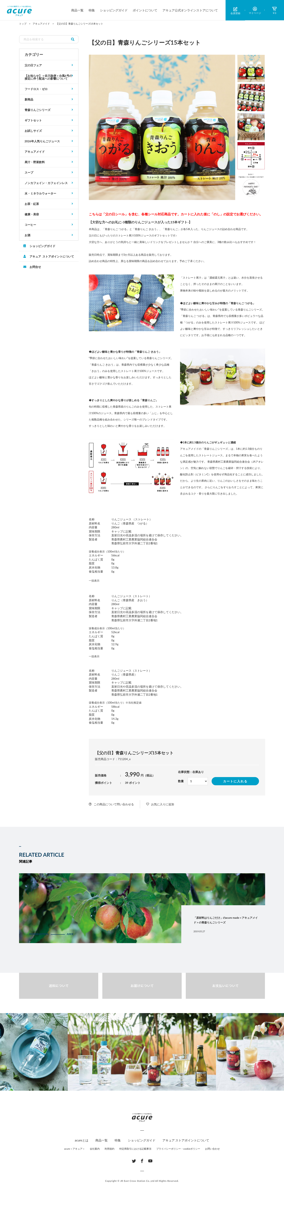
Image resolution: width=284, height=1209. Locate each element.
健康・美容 (32, 214)
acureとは (81, 1140)
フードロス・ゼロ (36, 89)
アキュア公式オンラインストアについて (190, 10)
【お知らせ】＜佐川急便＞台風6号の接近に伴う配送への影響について (48, 77)
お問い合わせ (212, 1148)
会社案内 (95, 1148)
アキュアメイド (35, 151)
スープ (29, 172)
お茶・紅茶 (32, 204)
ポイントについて (145, 10)
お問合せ (35, 266)
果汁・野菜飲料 (35, 162)
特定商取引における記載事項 (135, 1148)
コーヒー (30, 224)
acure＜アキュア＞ (74, 1148)
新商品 (29, 99)
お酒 (27, 235)
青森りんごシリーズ (37, 110)
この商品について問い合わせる (114, 804)
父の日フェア (33, 65)
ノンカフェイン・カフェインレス (46, 183)
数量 (181, 781)
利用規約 (109, 1148)
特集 (92, 10)
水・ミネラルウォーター (40, 193)
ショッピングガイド (114, 10)
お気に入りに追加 (162, 804)
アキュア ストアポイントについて (52, 256)
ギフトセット (33, 120)
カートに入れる (235, 781)
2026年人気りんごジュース (42, 141)
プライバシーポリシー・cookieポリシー (178, 1148)
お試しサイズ (33, 130)
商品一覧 (77, 10)
